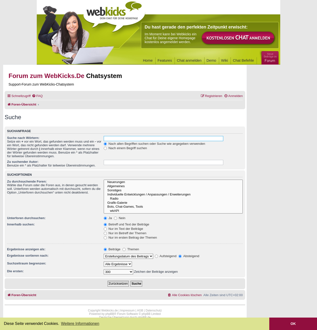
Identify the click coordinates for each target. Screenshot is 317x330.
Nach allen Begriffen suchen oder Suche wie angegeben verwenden (154, 144)
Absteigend (188, 256)
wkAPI (173, 211)
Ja (108, 218)
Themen (130, 249)
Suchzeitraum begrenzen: (26, 263)
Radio (173, 199)
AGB (140, 310)
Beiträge (112, 249)
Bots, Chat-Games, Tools (173, 207)
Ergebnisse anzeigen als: (26, 249)
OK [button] (293, 324)
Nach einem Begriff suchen (125, 148)
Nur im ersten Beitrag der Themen (130, 237)
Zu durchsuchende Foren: (27, 181)
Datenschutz (154, 310)
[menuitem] (37, 95)
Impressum (127, 310)
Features (165, 60)
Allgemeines (173, 186)
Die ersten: (15, 271)
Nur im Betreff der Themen (125, 233)
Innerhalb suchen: (21, 224)
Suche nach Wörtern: (23, 138)
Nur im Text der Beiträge (123, 229)
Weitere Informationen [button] (80, 323)
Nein (119, 218)
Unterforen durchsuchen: (26, 218)
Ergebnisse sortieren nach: (27, 255)
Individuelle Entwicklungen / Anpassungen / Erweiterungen (173, 195)
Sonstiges (173, 190)
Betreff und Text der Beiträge (126, 224)
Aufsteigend (166, 256)
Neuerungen (173, 182)
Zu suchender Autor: (22, 162)
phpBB (109, 314)
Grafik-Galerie (173, 203)
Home (148, 60)
